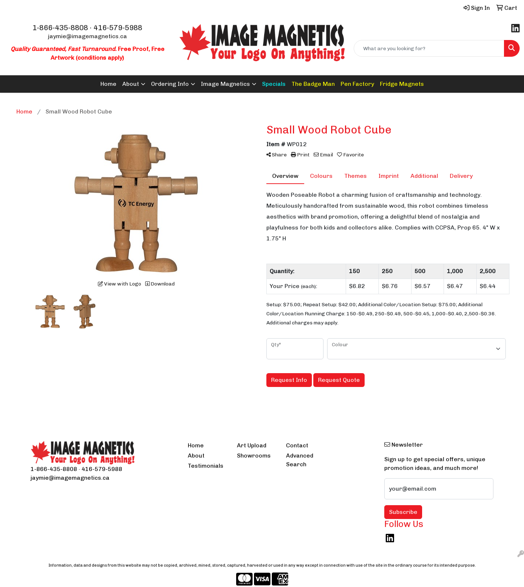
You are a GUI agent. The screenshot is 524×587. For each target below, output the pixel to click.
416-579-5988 (118, 27)
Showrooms (254, 455)
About (130, 83)
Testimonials (205, 465)
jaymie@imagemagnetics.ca (87, 36)
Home (108, 83)
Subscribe (403, 511)
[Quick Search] (429, 48)
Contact (297, 445)
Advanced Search (299, 460)
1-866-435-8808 (60, 27)
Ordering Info (170, 83)
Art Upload (251, 445)
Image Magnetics (225, 83)
